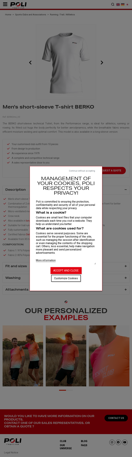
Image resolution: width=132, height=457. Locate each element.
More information (46, 260)
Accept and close (66, 270)
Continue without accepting (82, 171)
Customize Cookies (66, 278)
